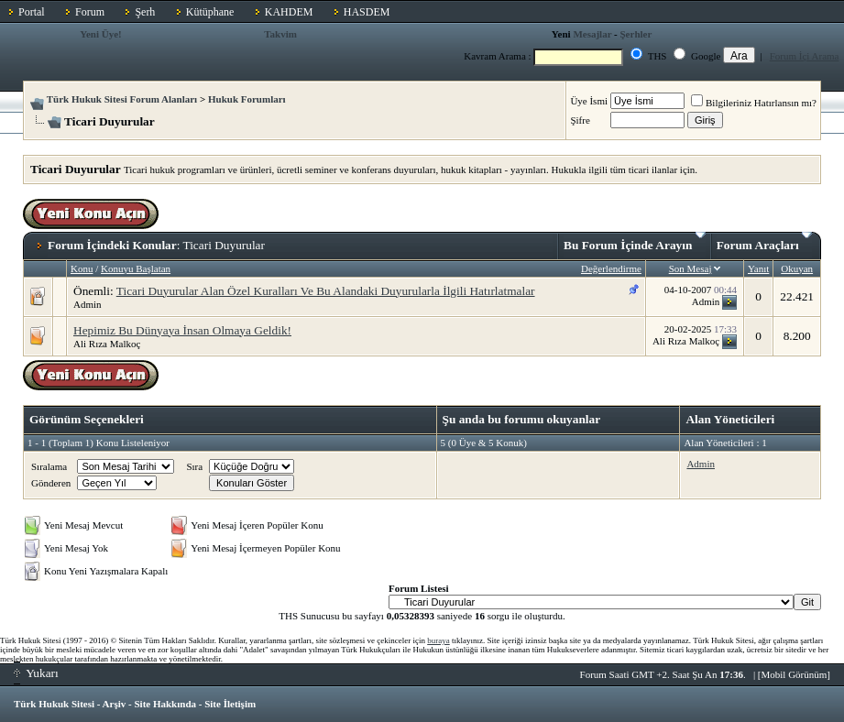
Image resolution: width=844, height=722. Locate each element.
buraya (438, 640)
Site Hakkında (165, 703)
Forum (89, 11)
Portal (31, 11)
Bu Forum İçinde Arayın (635, 242)
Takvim (280, 33)
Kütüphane (210, 11)
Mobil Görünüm (795, 674)
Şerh (145, 11)
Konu (82, 268)
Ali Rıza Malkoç (106, 343)
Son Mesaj (690, 268)
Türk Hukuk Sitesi (54, 703)
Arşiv (114, 703)
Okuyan (797, 268)
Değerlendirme (611, 268)
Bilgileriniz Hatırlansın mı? (754, 102)
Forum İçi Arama (804, 55)
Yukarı (36, 673)
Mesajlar (592, 33)
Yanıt (758, 268)
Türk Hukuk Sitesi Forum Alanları (122, 98)
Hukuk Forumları (247, 98)
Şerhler (636, 33)
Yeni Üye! (101, 33)
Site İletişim (230, 703)
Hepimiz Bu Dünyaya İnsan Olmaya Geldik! (182, 330)
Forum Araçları (764, 242)
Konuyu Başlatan (135, 268)
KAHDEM (289, 11)
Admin (87, 304)
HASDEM (367, 11)
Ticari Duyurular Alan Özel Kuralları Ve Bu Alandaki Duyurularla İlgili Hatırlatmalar (325, 291)
